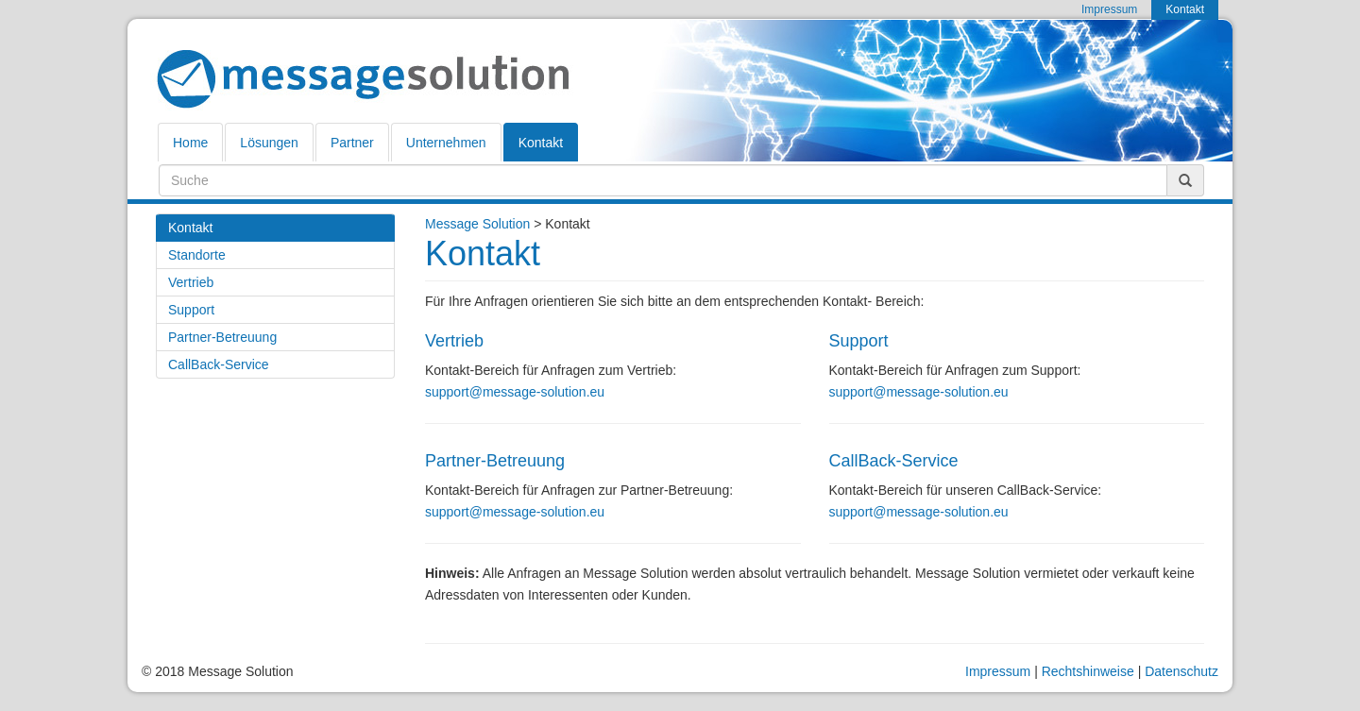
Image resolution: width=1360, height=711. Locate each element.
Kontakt (540, 142)
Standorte (197, 254)
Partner (352, 142)
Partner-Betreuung (222, 337)
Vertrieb (190, 282)
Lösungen (269, 142)
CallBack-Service (218, 364)
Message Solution (477, 223)
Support (191, 309)
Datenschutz (1181, 671)
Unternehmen (446, 142)
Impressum (997, 671)
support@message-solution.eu (514, 391)
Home (190, 142)
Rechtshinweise (1088, 671)
